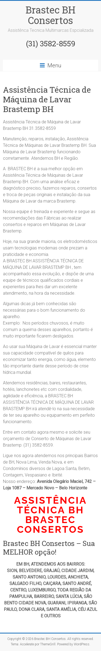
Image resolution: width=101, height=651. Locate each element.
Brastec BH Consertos (50, 15)
